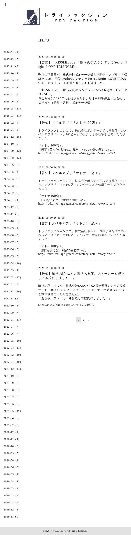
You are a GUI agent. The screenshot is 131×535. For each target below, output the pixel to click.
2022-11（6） (12, 298)
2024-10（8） (12, 143)
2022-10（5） (12, 305)
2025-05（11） (13, 108)
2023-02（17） (13, 277)
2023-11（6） (12, 214)
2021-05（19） (13, 411)
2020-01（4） (12, 502)
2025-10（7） (12, 73)
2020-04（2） (12, 481)
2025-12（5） (12, 59)
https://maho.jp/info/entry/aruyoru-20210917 (66, 304)
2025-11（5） (12, 66)
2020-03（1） (12, 488)
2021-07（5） (12, 397)
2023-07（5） (12, 242)
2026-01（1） (12, 52)
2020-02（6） (12, 495)
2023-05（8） (12, 256)
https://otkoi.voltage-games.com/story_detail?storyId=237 (76, 253)
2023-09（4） (12, 228)
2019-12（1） (12, 509)
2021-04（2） (12, 418)
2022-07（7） (12, 326)
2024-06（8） (12, 164)
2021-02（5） (12, 425)
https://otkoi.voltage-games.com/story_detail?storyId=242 (76, 153)
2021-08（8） (12, 390)
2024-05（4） (12, 171)
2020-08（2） (12, 460)
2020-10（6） (12, 446)
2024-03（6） (12, 186)
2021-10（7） (12, 375)
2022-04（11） (13, 347)
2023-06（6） (12, 249)
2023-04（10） (13, 263)
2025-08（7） (12, 87)
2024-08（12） (13, 157)
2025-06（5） (12, 101)
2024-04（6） (12, 178)
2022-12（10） (13, 291)
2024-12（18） (13, 136)
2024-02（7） (12, 193)
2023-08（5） (12, 235)
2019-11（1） (12, 516)
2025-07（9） (12, 94)
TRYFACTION (57, 531)
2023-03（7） (12, 270)
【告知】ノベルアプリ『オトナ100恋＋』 (70, 122)
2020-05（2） (12, 474)
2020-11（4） (12, 439)
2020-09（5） (12, 453)
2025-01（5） (12, 129)
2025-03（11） (13, 115)
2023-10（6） (12, 221)
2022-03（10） (13, 354)
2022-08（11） (13, 319)
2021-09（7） (12, 382)
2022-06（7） (12, 333)
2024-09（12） (13, 150)
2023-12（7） (12, 207)
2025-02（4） (12, 122)
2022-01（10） (13, 361)
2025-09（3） (12, 80)
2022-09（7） (12, 312)
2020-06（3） (12, 467)
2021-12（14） (13, 368)
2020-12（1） (12, 432)
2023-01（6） (12, 284)
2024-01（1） (12, 200)
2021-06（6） (12, 404)
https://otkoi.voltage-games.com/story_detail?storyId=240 (76, 203)
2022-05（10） (13, 340)
